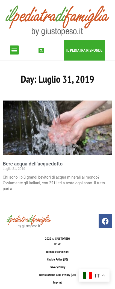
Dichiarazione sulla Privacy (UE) (57, 275)
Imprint (57, 282)
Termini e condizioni (57, 252)
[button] (14, 50)
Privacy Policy (57, 267)
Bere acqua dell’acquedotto (33, 164)
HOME (57, 244)
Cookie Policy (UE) (57, 259)
